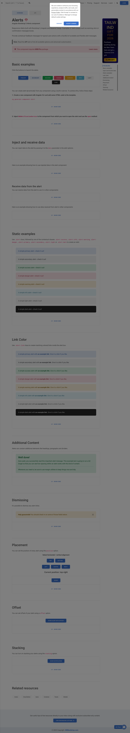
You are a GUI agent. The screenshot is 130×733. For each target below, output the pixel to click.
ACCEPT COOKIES (71, 23)
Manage (59, 23)
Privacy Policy (55, 12)
